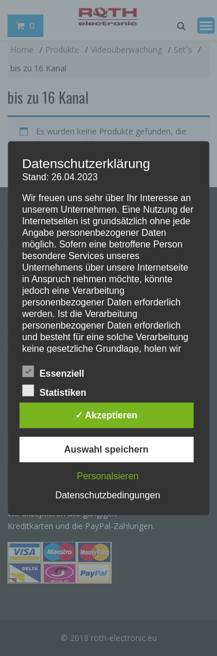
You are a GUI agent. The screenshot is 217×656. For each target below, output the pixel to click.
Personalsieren (108, 475)
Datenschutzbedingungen (107, 495)
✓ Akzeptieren (106, 415)
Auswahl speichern (106, 449)
